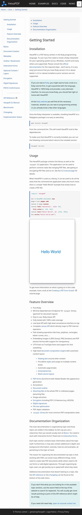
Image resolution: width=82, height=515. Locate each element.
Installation (11, 24)
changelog (53, 475)
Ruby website (42, 101)
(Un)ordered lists (44, 371)
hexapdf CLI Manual (12, 102)
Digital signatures (40, 403)
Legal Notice (51, 512)
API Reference (10, 98)
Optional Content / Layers (11, 72)
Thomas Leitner (21, 512)
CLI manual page (68, 171)
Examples (43, 3)
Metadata (7, 56)
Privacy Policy (63, 512)
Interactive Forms (11, 66)
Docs (55, 3)
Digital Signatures (11, 83)
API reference (38, 475)
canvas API (45, 326)
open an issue (58, 503)
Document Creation (11, 51)
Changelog (8, 112)
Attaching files (38, 391)
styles (49, 362)
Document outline (40, 388)
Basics (6, 46)
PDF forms (37, 379)
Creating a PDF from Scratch (64, 290)
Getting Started (21, 9)
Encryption (8, 78)
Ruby (47, 83)
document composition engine (53, 351)
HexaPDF (11, 3)
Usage (9, 29)
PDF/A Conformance (12, 88)
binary (39, 412)
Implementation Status (13, 117)
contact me (71, 503)
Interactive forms (70, 436)
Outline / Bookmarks (12, 61)
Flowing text (43, 358)
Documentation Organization (13, 40)
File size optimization (41, 406)
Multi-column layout (46, 374)
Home (32, 3)
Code (63, 3)
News (72, 3)
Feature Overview (14, 34)
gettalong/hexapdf (37, 512)
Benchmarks (9, 107)
